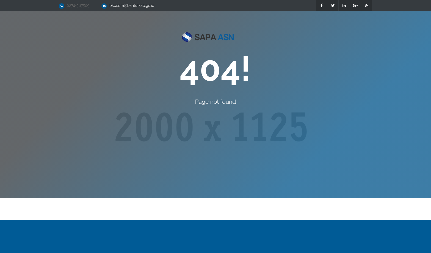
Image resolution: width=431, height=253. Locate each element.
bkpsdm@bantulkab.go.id (131, 5)
